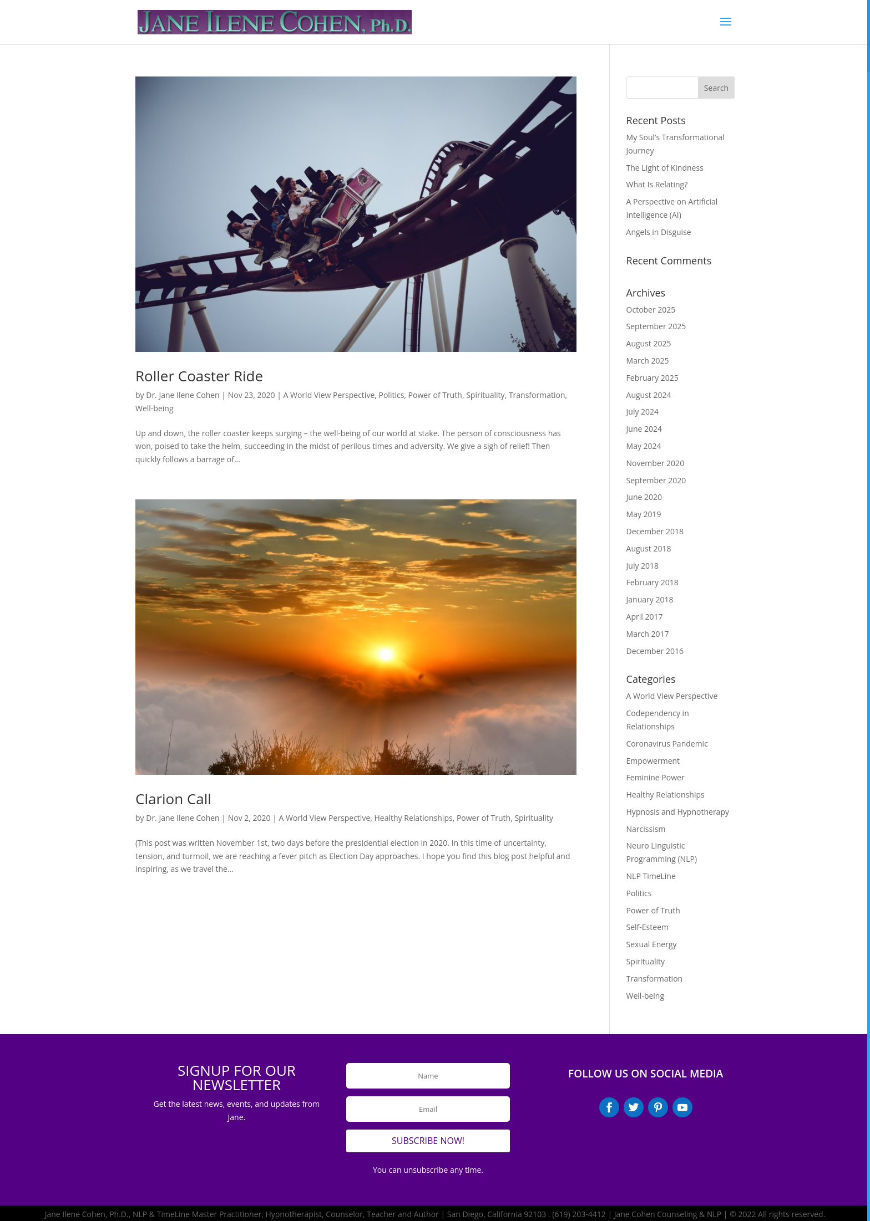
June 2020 (644, 497)
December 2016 (655, 651)
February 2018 (652, 582)
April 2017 (644, 616)
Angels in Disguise (658, 232)
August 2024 (648, 395)
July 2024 (642, 411)
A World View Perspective (329, 395)
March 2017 (647, 634)
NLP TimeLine (651, 876)
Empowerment (653, 760)
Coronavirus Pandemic (667, 743)
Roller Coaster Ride (199, 376)
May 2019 (643, 514)
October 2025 (651, 309)
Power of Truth (435, 395)
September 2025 (656, 326)
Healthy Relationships (414, 818)
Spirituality (485, 395)
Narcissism (646, 829)
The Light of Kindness (665, 167)
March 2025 (647, 360)
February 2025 (652, 377)
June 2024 (644, 428)
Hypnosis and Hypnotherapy (677, 811)
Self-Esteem (647, 927)
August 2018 (648, 548)
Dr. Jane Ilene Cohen (182, 395)
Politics (391, 395)
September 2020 (656, 480)
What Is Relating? (657, 184)
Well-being (154, 408)
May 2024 (643, 446)
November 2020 (655, 463)
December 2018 (655, 531)
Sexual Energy (651, 944)
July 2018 (642, 565)
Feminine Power (655, 777)
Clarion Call (173, 799)
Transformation (537, 395)
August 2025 (648, 343)
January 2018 (650, 599)
